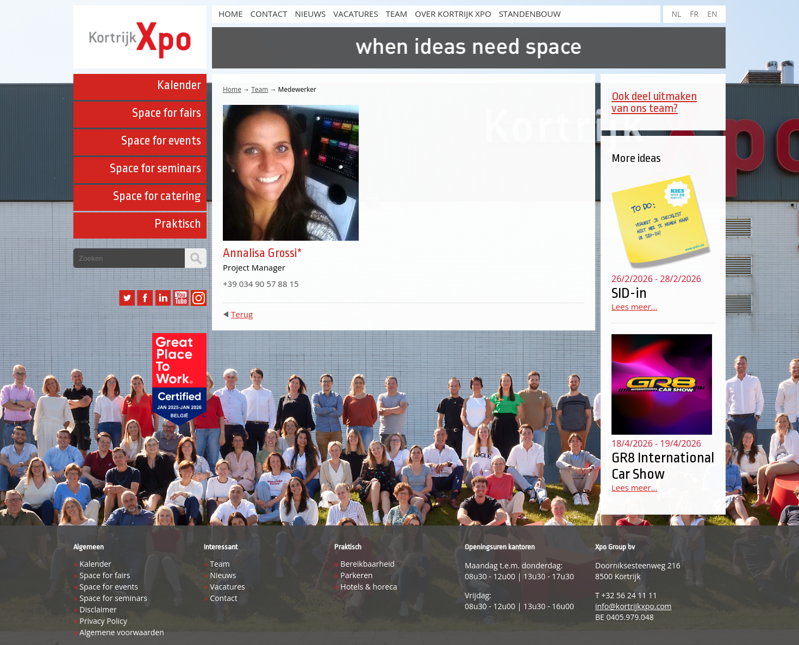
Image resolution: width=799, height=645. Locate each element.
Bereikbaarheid (367, 564)
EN (712, 14)
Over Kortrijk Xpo (453, 13)
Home (232, 89)
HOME (231, 13)
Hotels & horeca (368, 586)
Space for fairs (166, 113)
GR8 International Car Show (662, 465)
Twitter (127, 298)
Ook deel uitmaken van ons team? (654, 102)
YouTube (181, 298)
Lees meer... (634, 306)
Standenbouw (530, 13)
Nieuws (310, 13)
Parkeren (356, 575)
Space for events (161, 141)
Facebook (145, 298)
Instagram (199, 298)
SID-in (629, 293)
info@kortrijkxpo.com (633, 606)
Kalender (179, 85)
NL (676, 14)
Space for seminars (155, 168)
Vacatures (355, 13)
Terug (242, 314)
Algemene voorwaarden (121, 632)
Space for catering (157, 196)
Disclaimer (97, 609)
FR (694, 14)
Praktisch (177, 224)
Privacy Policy (103, 621)
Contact (269, 13)
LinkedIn (163, 298)
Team (397, 13)
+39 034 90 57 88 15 (261, 283)
